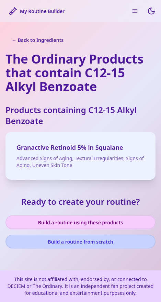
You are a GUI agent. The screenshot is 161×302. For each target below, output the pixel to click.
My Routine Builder (37, 11)
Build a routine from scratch (80, 241)
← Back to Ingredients (38, 40)
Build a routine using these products (80, 222)
